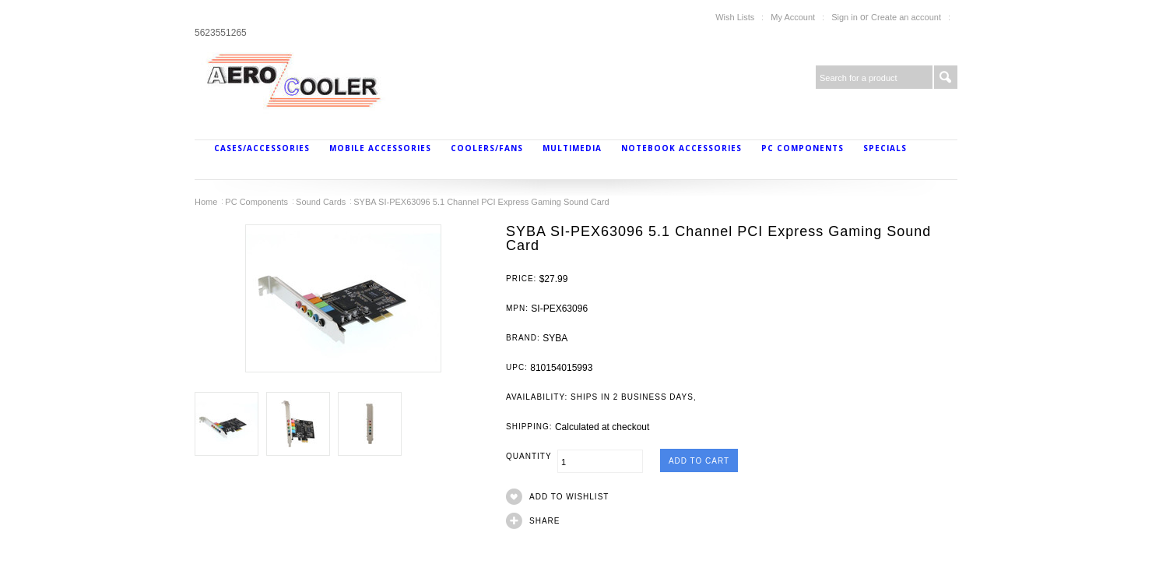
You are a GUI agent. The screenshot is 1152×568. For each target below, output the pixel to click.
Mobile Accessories (380, 148)
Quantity (531, 456)
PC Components (802, 148)
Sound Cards (321, 201)
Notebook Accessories (681, 148)
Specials (885, 148)
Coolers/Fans (487, 148)
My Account (793, 17)
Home (206, 201)
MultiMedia (572, 148)
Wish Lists (734, 17)
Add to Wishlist (569, 496)
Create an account (906, 17)
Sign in (844, 17)
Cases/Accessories (262, 148)
